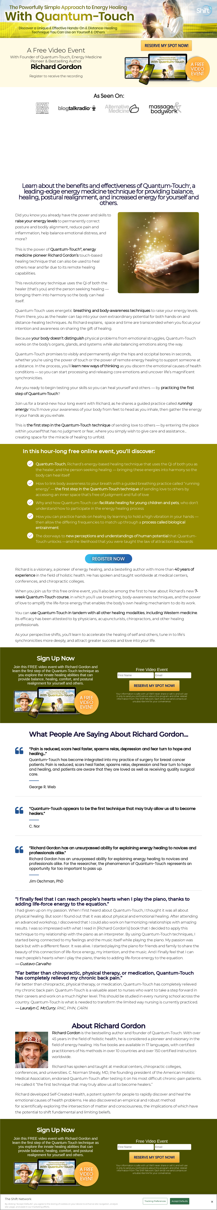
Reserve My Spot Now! (154, 685)
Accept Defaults (180, 1201)
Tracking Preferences (155, 1201)
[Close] (212, 1201)
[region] (108, 1202)
